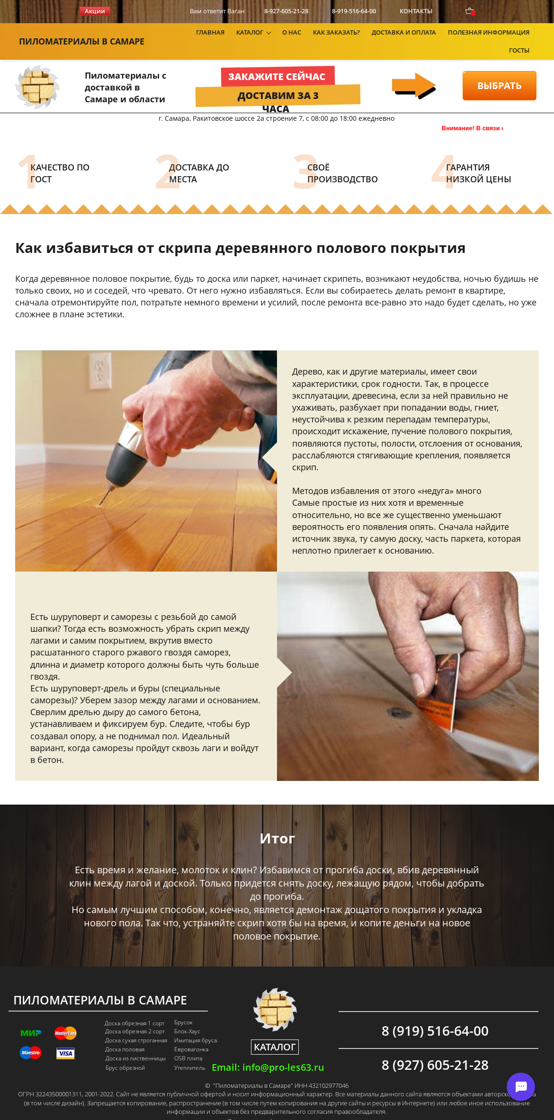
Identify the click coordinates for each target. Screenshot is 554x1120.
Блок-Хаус (187, 1018)
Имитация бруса (195, 1027)
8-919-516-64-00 (354, 11)
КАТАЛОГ (275, 1034)
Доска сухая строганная (136, 1027)
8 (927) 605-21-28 (435, 1052)
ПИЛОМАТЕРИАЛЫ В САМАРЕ (81, 34)
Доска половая (124, 1036)
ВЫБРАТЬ (499, 72)
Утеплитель (190, 1055)
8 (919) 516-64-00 (435, 1018)
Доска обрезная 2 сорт (135, 1018)
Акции (95, 11)
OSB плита (188, 1045)
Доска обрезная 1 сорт (134, 1010)
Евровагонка (191, 1036)
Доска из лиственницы (136, 1045)
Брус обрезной (125, 1055)
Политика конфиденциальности (276, 1109)
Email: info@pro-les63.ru (268, 1054)
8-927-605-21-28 (286, 11)
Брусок (183, 1009)
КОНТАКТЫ (416, 11)
